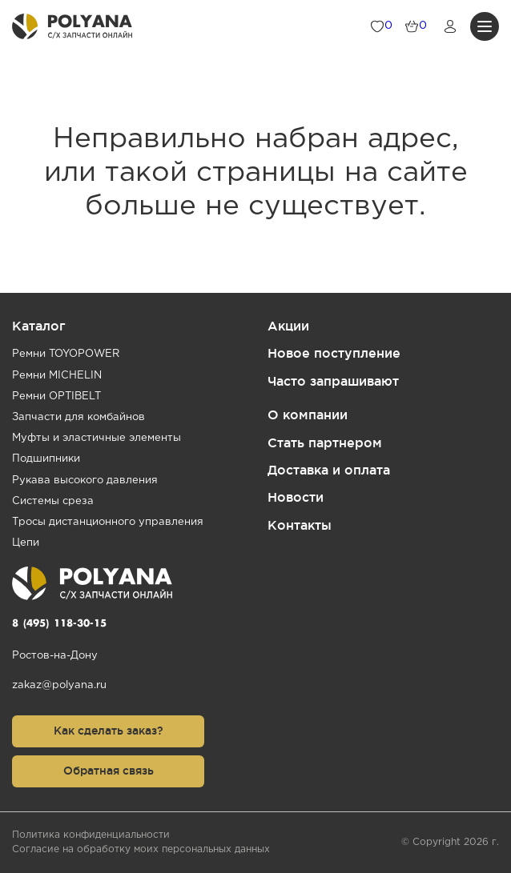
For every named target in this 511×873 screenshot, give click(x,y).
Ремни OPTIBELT (56, 396)
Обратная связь (108, 770)
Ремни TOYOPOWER (65, 354)
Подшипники (46, 459)
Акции (288, 325)
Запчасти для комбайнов (78, 417)
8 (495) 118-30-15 (59, 624)
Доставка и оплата (329, 470)
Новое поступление (334, 353)
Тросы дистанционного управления (107, 522)
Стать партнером (325, 442)
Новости (296, 497)
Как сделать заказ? (108, 730)
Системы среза (53, 501)
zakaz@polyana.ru (59, 685)
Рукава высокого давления (85, 480)
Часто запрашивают (333, 381)
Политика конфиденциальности (91, 835)
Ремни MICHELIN (57, 375)
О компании (308, 414)
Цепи (25, 543)
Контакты (300, 525)
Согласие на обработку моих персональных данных (141, 849)
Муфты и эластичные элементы (96, 438)
